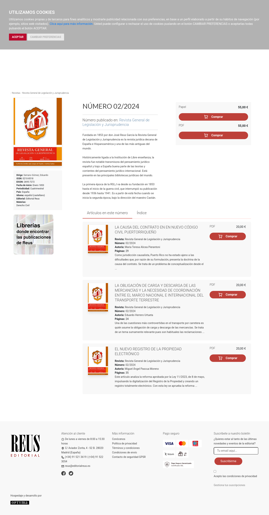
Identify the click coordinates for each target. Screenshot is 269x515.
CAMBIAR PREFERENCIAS (45, 36)
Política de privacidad (124, 443)
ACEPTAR (18, 36)
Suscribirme (228, 461)
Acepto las (235, 476)
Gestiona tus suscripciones (229, 485)
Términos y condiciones (126, 447)
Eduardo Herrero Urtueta (139, 315)
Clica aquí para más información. (71, 24)
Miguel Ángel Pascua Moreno (142, 368)
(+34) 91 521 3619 (73, 456)
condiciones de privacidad (242, 476)
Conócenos (118, 439)
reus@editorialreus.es (75, 465)
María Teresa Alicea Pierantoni (142, 247)
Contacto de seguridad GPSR (129, 456)
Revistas (16, 93)
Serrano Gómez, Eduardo (36, 175)
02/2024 (130, 243)
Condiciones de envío (124, 452)
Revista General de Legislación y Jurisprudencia (45, 93)
